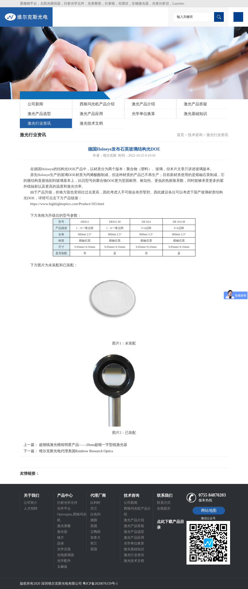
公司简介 (30, 503)
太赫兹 (62, 566)
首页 (180, 135)
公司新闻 (35, 104)
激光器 (62, 532)
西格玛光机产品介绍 (97, 104)
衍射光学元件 (67, 503)
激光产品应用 (91, 114)
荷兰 (93, 543)
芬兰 (93, 508)
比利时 (95, 503)
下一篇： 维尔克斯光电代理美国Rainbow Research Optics (68, 451)
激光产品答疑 (195, 104)
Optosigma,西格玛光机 (71, 517)
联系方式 (163, 503)
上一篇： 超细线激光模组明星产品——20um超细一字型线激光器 (75, 445)
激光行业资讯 (39, 123)
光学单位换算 (143, 114)
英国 (93, 549)
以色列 (95, 514)
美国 (93, 526)
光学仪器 (64, 549)
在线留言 (163, 508)
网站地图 (209, 510)
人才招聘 (30, 508)
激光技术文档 (91, 123)
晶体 (60, 543)
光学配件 (64, 561)
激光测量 (64, 526)
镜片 (60, 537)
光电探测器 (65, 555)
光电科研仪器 (54, 473)
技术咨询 (195, 135)
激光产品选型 (39, 114)
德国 (93, 520)
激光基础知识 (195, 114)
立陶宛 (95, 532)
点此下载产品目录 (170, 524)
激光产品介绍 (143, 104)
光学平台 (64, 508)
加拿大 (95, 537)
